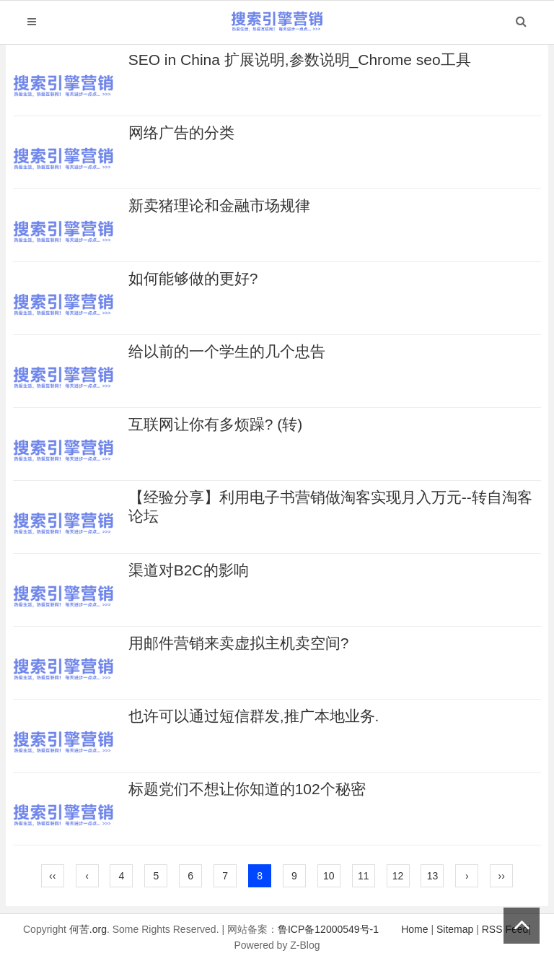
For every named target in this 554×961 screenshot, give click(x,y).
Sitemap (454, 929)
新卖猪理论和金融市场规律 (219, 205)
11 (363, 876)
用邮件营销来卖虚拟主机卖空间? (238, 643)
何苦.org (88, 929)
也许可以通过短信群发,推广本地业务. (253, 716)
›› (501, 876)
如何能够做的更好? (193, 278)
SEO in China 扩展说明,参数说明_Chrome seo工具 (299, 59)
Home (414, 929)
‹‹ (52, 876)
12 (398, 876)
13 (433, 876)
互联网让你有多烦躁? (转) (215, 424)
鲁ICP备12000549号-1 (328, 929)
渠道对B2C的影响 (188, 570)
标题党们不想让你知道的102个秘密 (247, 788)
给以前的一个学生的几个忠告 (226, 351)
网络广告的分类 (181, 132)
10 (329, 876)
